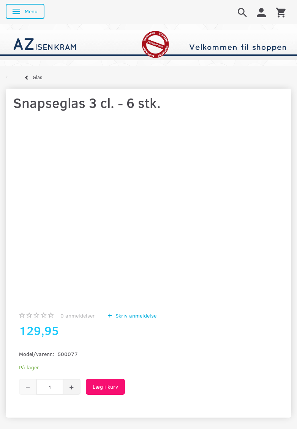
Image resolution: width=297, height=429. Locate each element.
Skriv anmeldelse (135, 315)
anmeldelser (77, 315)
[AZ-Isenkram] (148, 44)
